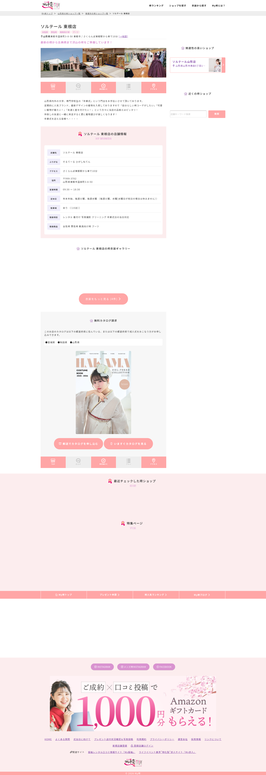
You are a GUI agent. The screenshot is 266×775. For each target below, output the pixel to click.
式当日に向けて (82, 739)
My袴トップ (63, 594)
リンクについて (212, 739)
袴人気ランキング (156, 594)
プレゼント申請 (110, 594)
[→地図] (123, 36)
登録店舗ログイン (142, 745)
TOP (53, 86)
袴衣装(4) (104, 86)
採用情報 (196, 739)
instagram (102, 666)
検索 (216, 113)
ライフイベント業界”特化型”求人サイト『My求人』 (167, 752)
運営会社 (183, 739)
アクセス (153, 86)
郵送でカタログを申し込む (78, 443)
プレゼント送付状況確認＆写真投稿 (113, 739)
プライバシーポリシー (162, 739)
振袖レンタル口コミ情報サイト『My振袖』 (111, 752)
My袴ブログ (202, 594)
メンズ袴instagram (133, 666)
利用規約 (141, 739)
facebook (164, 666)
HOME (48, 739)
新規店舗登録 (119, 745)
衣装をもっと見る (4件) (103, 299)
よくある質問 (62, 739)
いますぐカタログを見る (128, 443)
